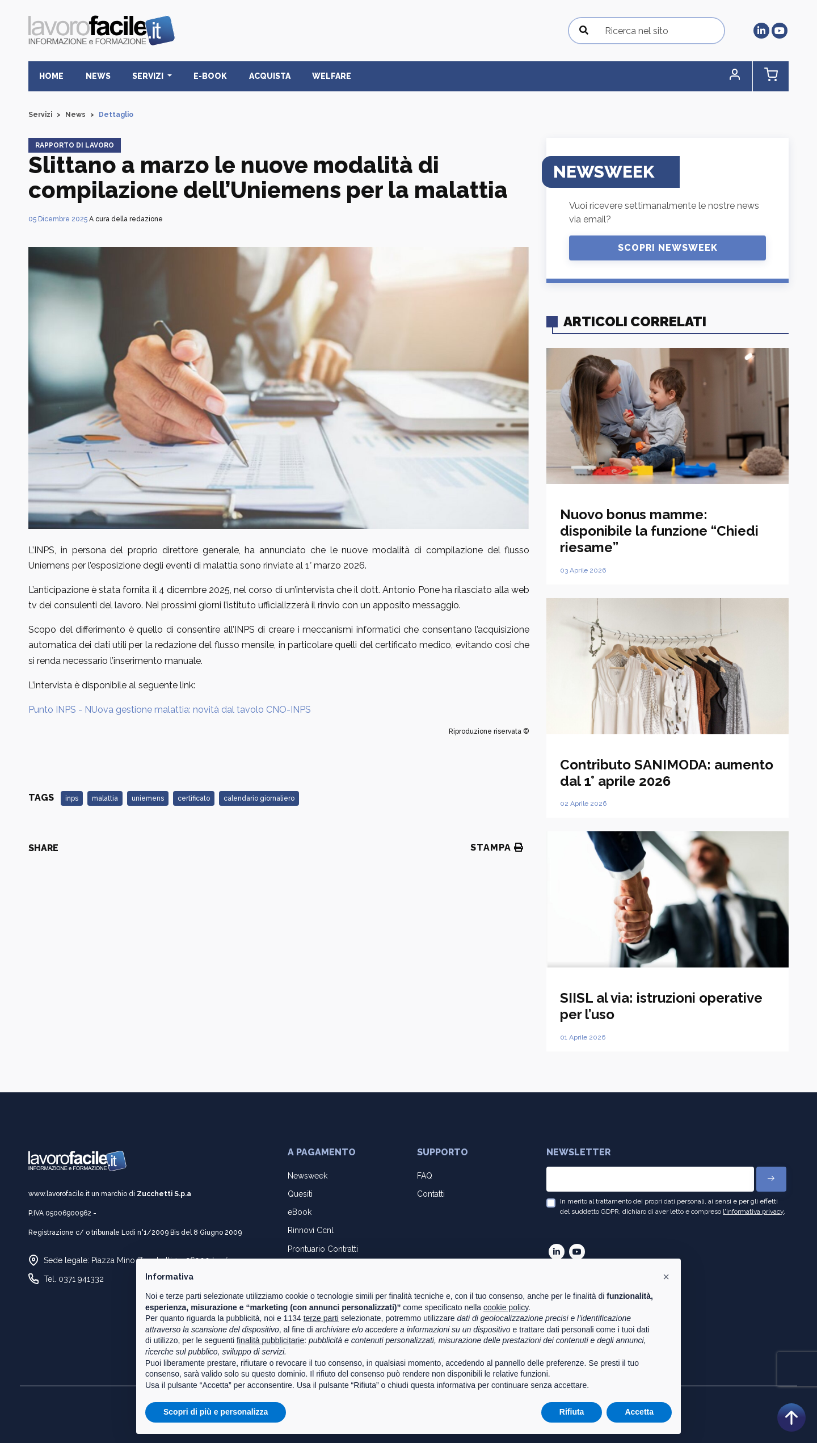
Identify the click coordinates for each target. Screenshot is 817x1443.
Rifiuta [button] (571, 1411)
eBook (299, 1212)
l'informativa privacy (753, 1212)
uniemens (148, 799)
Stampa (497, 848)
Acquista (253, 76)
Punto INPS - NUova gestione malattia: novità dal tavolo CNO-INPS (169, 709)
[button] (740, 76)
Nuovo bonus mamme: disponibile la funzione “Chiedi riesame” (659, 531)
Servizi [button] (139, 76)
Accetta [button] (639, 1411)
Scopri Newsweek (668, 247)
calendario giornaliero (259, 799)
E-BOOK (197, 76)
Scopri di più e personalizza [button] (215, 1411)
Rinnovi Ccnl (311, 1230)
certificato (194, 799)
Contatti (431, 1193)
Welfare (311, 76)
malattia (105, 799)
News (92, 76)
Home (49, 76)
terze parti (321, 1318)
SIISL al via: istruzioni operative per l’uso (661, 1006)
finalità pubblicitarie (270, 1340)
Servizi (40, 115)
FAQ (424, 1175)
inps (71, 799)
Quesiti (300, 1193)
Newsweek (307, 1175)
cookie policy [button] (505, 1307)
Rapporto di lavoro (74, 145)
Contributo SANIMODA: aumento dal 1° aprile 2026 (666, 772)
